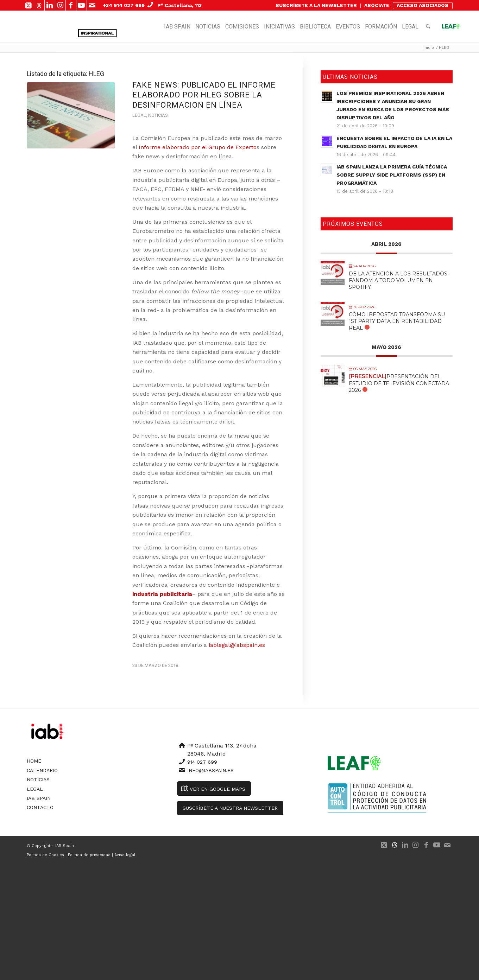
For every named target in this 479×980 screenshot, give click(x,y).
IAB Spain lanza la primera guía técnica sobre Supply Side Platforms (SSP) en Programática (391, 175)
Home (34, 761)
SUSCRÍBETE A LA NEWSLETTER (316, 5)
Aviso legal (124, 855)
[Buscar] (428, 27)
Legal (139, 115)
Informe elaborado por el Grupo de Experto (198, 147)
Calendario (42, 770)
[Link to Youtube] (81, 5)
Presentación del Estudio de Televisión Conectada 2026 (399, 383)
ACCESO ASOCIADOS (422, 5)
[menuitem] (316, 6)
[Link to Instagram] (60, 5)
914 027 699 (202, 762)
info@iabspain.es (210, 770)
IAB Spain (39, 798)
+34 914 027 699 (124, 5)
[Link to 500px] (39, 5)
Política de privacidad (89, 855)
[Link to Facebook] (71, 5)
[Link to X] (29, 5)
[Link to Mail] (92, 5)
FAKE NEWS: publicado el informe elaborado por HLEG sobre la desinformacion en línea (204, 95)
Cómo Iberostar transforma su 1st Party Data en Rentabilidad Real (397, 321)
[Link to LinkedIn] (50, 5)
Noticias (158, 115)
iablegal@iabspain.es (237, 645)
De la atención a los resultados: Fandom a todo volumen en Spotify (398, 280)
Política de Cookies (45, 855)
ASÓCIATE (376, 5)
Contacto (40, 807)
